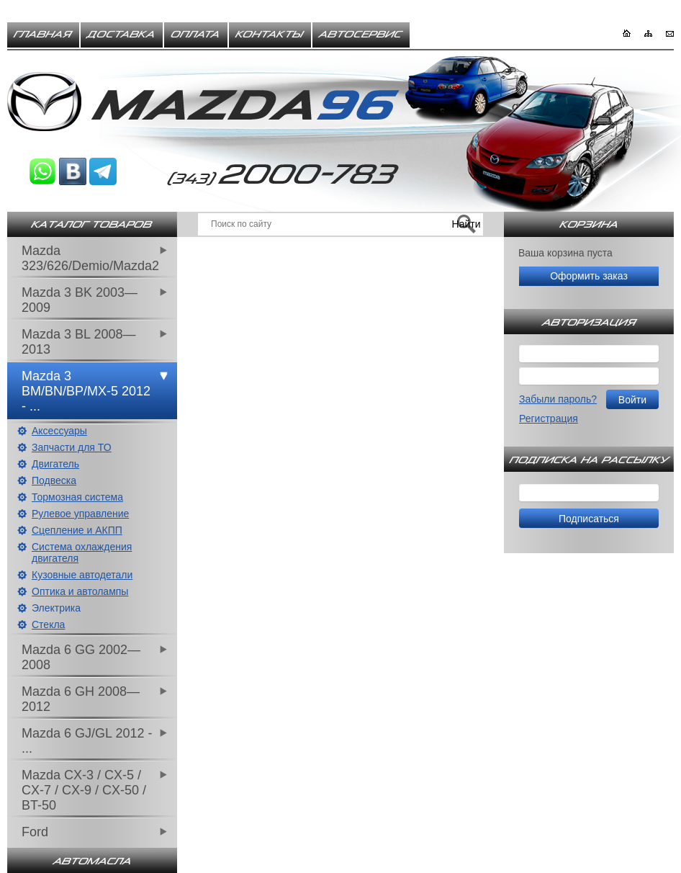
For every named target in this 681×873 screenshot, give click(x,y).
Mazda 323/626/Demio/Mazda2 (90, 258)
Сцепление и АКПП (77, 530)
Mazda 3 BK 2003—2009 (79, 300)
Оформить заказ (589, 276)
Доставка (121, 34)
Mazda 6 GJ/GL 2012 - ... (87, 741)
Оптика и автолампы (80, 591)
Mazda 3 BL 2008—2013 (78, 342)
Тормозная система (77, 497)
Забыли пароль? (558, 399)
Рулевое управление (80, 513)
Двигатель (55, 464)
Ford (35, 832)
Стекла (48, 624)
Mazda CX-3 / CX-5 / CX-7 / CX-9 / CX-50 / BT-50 (84, 790)
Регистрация (548, 418)
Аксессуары (59, 430)
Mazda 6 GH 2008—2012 (81, 699)
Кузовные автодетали (82, 575)
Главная (43, 34)
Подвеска (54, 480)
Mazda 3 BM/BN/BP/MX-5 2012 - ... (86, 391)
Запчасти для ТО (72, 447)
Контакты (270, 34)
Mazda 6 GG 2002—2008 (81, 657)
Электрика (56, 608)
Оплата (195, 34)
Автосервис (361, 34)
